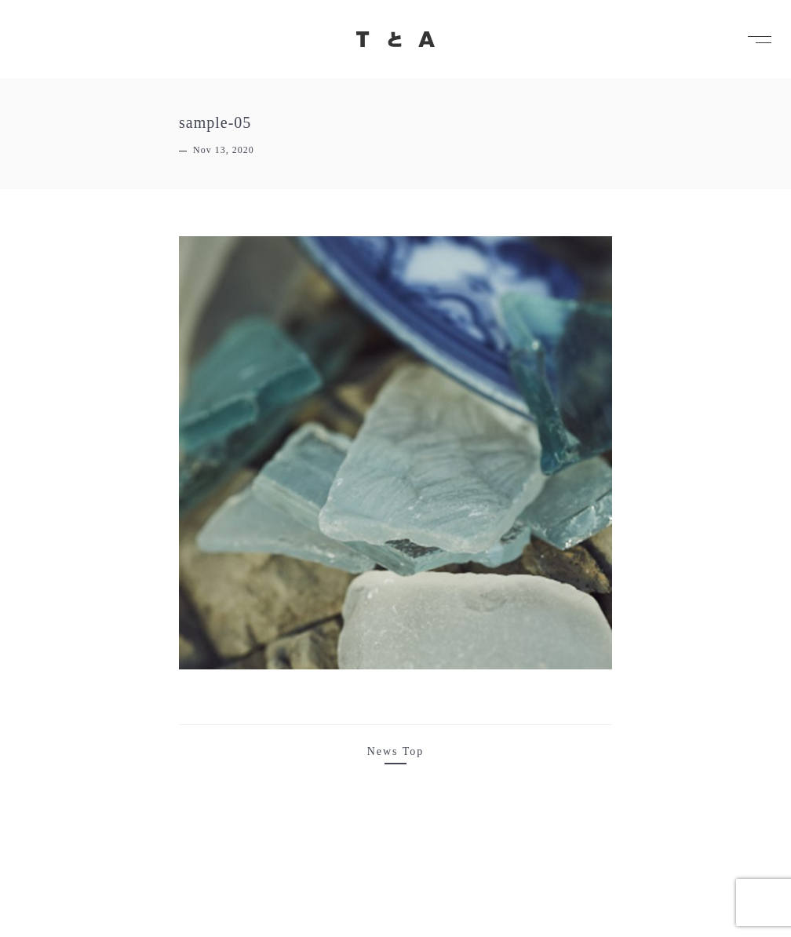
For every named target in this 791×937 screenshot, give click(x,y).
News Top (396, 751)
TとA (395, 39)
